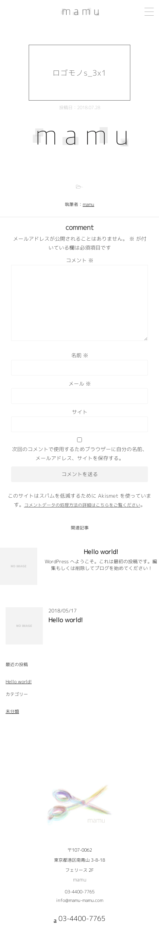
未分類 (12, 711)
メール (80, 383)
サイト (80, 411)
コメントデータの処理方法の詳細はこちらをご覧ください (82, 505)
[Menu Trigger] (149, 11)
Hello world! (101, 552)
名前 (79, 355)
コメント (79, 260)
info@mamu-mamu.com (79, 900)
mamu (88, 204)
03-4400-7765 (80, 892)
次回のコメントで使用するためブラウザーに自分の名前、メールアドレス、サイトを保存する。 (79, 454)
